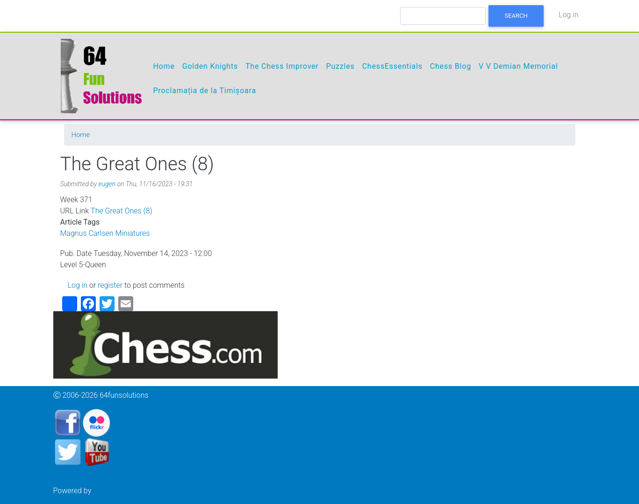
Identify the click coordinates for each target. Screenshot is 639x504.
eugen (107, 184)
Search (516, 15)
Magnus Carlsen (87, 233)
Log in (569, 14)
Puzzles (340, 66)
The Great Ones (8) (121, 210)
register (110, 285)
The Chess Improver (282, 66)
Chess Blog (450, 66)
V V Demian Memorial (518, 66)
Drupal (104, 490)
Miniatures (132, 233)
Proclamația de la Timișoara (204, 90)
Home (163, 66)
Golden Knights (210, 66)
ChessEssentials (392, 66)
